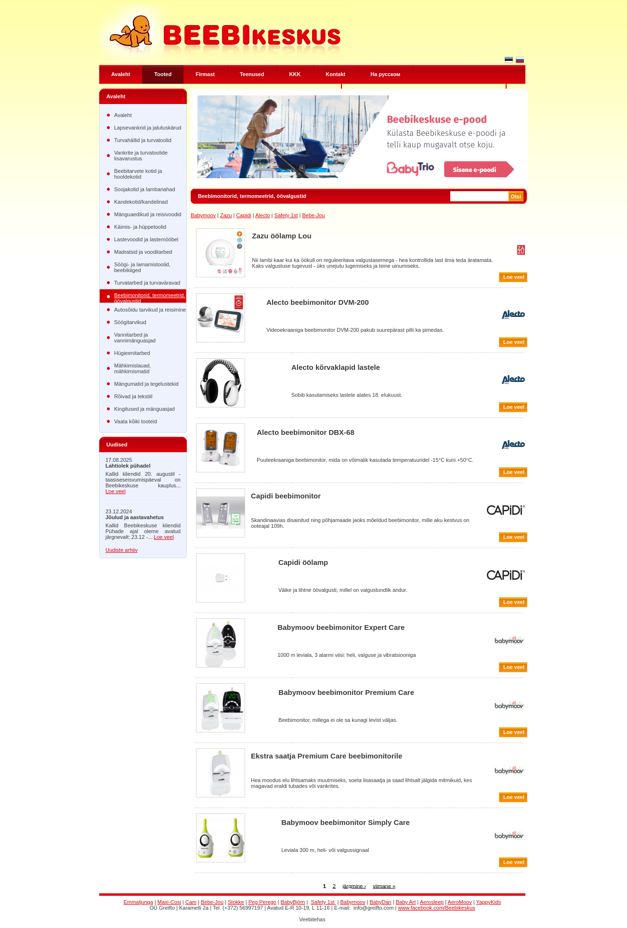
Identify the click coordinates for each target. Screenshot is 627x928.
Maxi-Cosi (169, 902)
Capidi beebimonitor (286, 496)
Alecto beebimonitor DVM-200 (317, 302)
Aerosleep (432, 902)
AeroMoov (460, 902)
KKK (294, 74)
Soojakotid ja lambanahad (144, 189)
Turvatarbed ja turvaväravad (147, 283)
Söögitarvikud (130, 322)
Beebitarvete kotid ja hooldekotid (138, 174)
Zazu (226, 215)
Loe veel (115, 491)
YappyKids (488, 902)
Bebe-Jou (313, 215)
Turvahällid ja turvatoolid (142, 140)
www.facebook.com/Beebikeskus (436, 908)
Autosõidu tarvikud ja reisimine (150, 310)
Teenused (252, 74)
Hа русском (385, 74)
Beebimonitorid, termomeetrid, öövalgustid (149, 297)
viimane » (384, 886)
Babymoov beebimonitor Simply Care (345, 822)
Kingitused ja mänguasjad (144, 409)
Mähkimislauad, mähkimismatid (132, 368)
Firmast (205, 74)
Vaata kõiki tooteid (135, 421)
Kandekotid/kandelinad (141, 202)
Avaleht (120, 74)
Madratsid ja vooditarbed (143, 252)
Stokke (236, 902)
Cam (190, 902)
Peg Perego (262, 902)
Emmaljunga (138, 902)
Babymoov (203, 215)
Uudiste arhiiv (121, 550)
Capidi (243, 215)
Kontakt (335, 74)
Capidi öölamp (303, 562)
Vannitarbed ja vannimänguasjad (135, 337)
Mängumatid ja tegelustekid (146, 384)
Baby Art (406, 902)
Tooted (162, 74)
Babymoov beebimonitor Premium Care (346, 692)
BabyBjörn (293, 902)
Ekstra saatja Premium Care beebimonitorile (326, 756)
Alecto (262, 215)
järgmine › (354, 886)
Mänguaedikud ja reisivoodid (147, 214)
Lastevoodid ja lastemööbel (146, 239)
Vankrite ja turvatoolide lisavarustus (141, 155)
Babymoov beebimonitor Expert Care (341, 627)
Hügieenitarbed (132, 353)
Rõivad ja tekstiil (133, 396)
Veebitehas (312, 919)
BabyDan (380, 902)
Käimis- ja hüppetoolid (140, 227)
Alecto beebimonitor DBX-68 (305, 432)
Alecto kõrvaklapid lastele (335, 367)
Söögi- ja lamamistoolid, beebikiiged (142, 267)
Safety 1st (286, 215)
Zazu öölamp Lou (281, 236)
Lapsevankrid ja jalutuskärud (147, 128)
